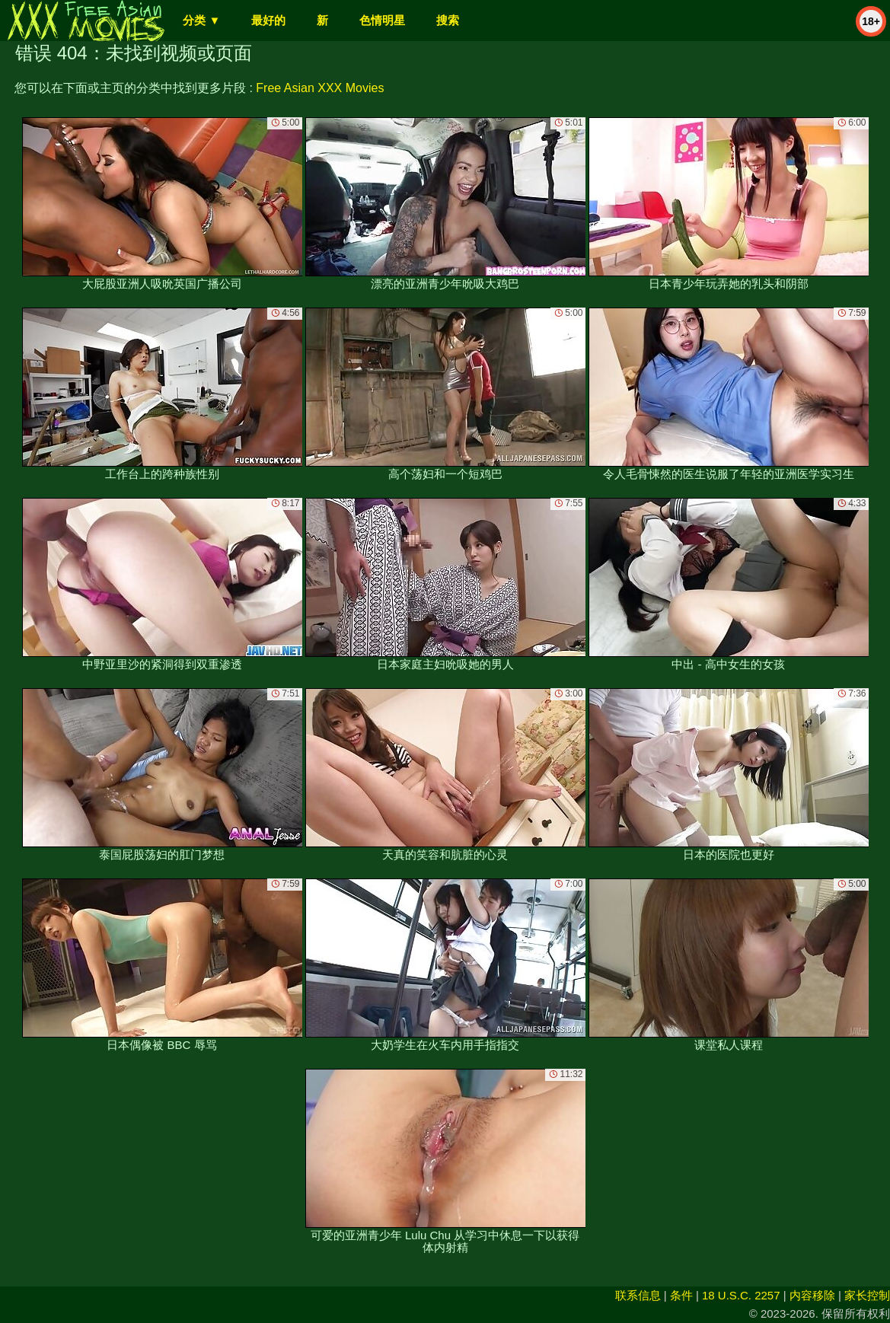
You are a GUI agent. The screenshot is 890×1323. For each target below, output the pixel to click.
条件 (681, 1295)
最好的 (268, 20)
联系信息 (638, 1295)
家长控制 (867, 1295)
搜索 (447, 20)
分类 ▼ (201, 20)
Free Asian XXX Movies (320, 87)
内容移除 (812, 1295)
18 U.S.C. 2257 (741, 1295)
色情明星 (382, 20)
